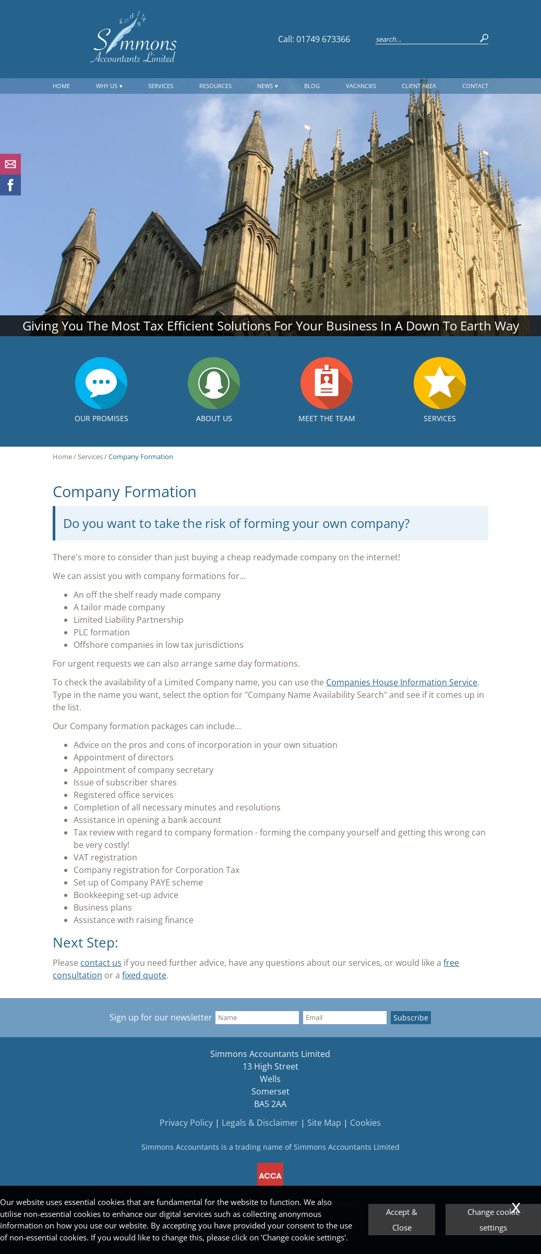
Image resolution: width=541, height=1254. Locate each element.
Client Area (419, 86)
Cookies (365, 1122)
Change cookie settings (493, 1220)
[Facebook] (10, 192)
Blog (312, 86)
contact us (101, 962)
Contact (475, 86)
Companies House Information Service (401, 682)
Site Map (324, 1122)
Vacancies (361, 86)
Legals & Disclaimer (260, 1122)
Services (160, 86)
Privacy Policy (186, 1122)
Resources (215, 86)
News (265, 86)
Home (61, 86)
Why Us (106, 86)
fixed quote (144, 975)
